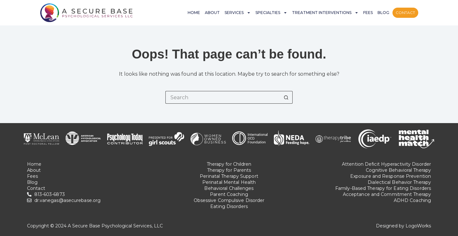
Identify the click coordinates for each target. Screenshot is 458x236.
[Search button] (286, 97)
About (212, 12)
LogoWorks (418, 226)
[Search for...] (222, 97)
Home (194, 12)
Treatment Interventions (325, 12)
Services (238, 12)
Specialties (271, 12)
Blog (383, 12)
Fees (368, 12)
